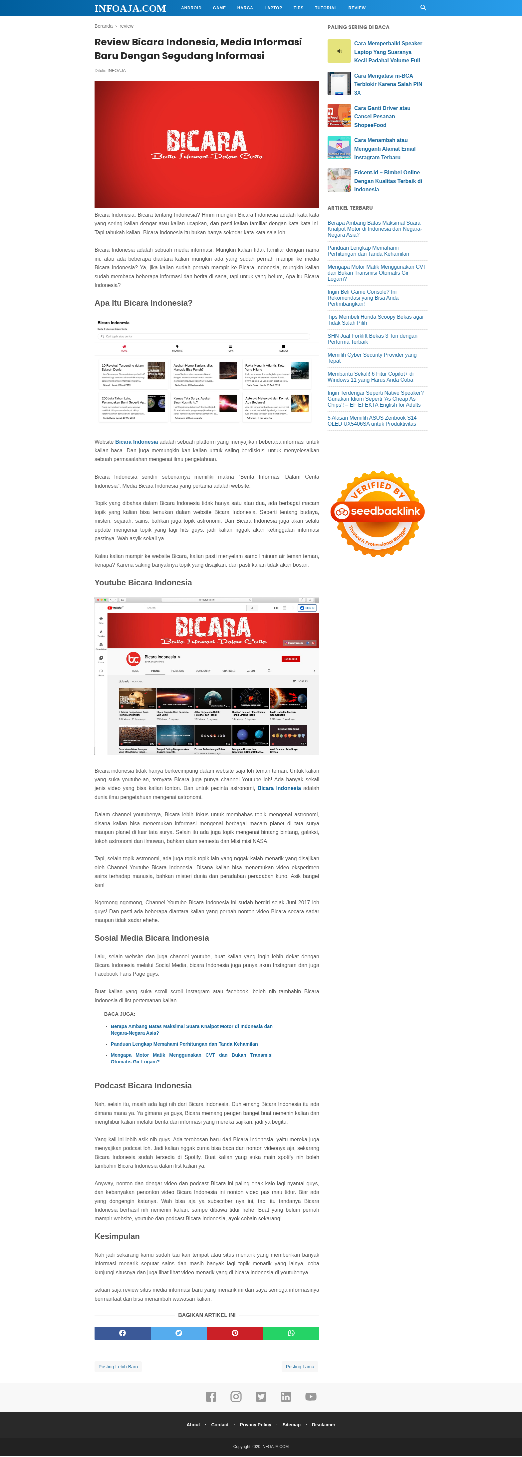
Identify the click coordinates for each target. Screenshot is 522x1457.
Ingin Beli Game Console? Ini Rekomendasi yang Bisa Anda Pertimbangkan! (363, 298)
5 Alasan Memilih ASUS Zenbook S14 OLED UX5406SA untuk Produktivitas (372, 421)
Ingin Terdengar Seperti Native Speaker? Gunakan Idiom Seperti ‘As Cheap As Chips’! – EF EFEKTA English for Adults (376, 399)
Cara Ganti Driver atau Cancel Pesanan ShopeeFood (382, 116)
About (190, 1426)
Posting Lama (300, 1368)
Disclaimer (326, 1426)
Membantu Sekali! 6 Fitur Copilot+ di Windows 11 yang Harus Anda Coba (370, 377)
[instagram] (236, 1402)
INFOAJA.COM (130, 8)
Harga (245, 8)
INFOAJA (117, 72)
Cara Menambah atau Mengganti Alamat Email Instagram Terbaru (384, 148)
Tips (299, 8)
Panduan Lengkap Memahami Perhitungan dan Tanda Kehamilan (184, 1045)
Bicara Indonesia (136, 443)
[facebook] (123, 1334)
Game (219, 8)
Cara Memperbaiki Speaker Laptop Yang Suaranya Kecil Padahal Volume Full (388, 52)
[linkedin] (286, 1402)
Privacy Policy (255, 1426)
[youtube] (311, 1402)
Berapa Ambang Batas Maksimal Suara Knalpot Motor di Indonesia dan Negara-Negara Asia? (192, 1031)
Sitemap (293, 1426)
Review (357, 8)
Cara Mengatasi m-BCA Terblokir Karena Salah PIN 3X (388, 84)
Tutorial (326, 8)
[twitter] (179, 1334)
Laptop (273, 8)
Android (191, 8)
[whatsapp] (291, 1334)
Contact (218, 1426)
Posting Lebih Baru (118, 1368)
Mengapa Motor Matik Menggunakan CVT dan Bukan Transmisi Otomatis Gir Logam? (192, 1060)
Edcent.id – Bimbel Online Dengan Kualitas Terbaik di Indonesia (388, 181)
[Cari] (423, 9)
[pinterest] (235, 1334)
